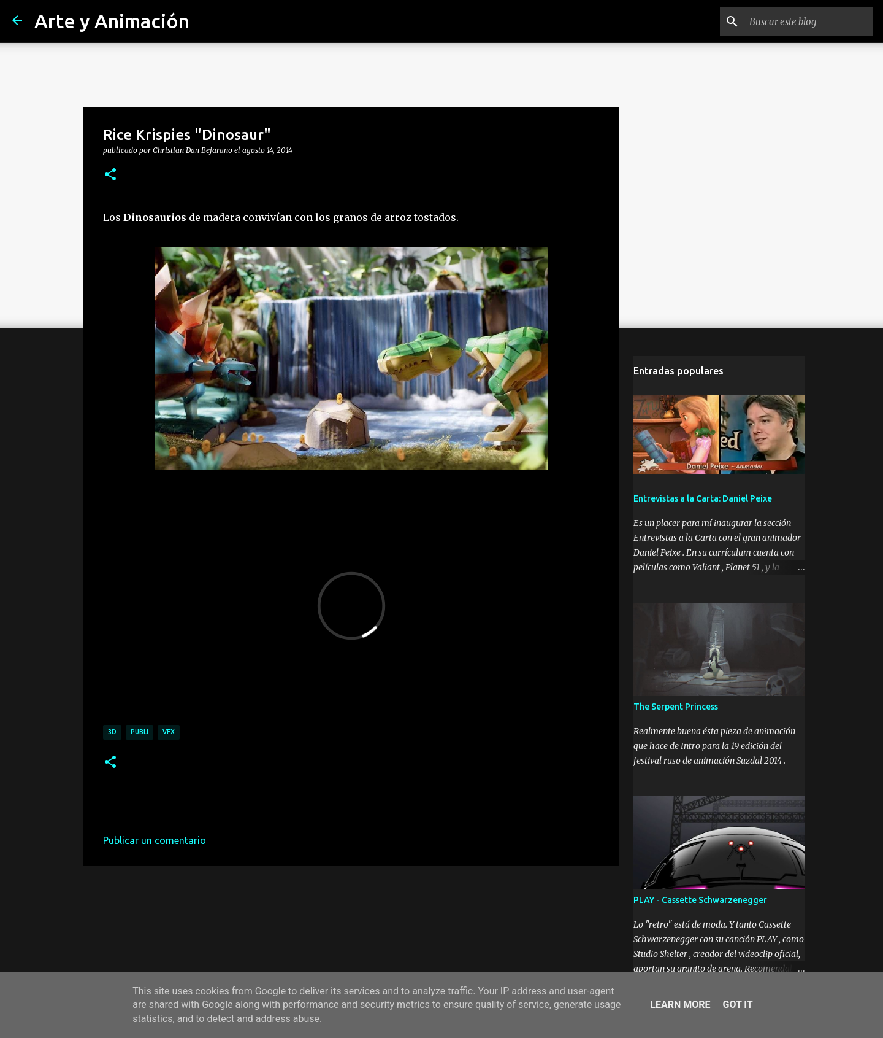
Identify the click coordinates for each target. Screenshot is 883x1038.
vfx (168, 731)
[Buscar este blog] (808, 21)
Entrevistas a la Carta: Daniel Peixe (702, 498)
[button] (110, 175)
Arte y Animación (111, 21)
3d (112, 731)
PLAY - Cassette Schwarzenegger (700, 900)
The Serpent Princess (675, 706)
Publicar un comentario (154, 840)
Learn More (680, 1004)
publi (139, 731)
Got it (737, 1004)
